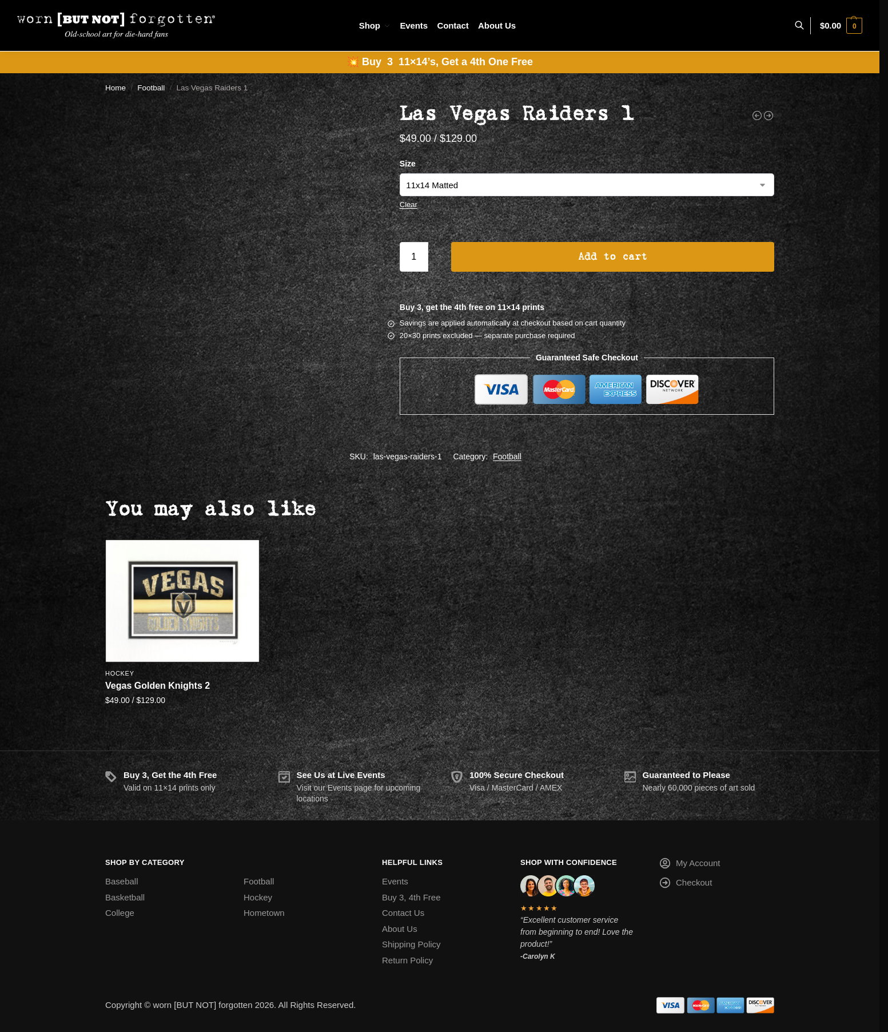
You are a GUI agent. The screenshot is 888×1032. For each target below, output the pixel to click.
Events (395, 881)
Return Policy (407, 960)
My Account (689, 865)
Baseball (121, 881)
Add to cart (612, 257)
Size (408, 163)
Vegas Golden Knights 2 (157, 685)
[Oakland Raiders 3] (768, 115)
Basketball (125, 897)
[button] (841, 26)
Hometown (264, 913)
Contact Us (403, 913)
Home (115, 88)
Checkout (685, 884)
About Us (399, 929)
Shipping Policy (411, 944)
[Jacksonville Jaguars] (757, 115)
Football (151, 88)
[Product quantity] (414, 257)
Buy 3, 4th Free (411, 897)
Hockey (119, 673)
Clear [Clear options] (408, 204)
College (119, 913)
